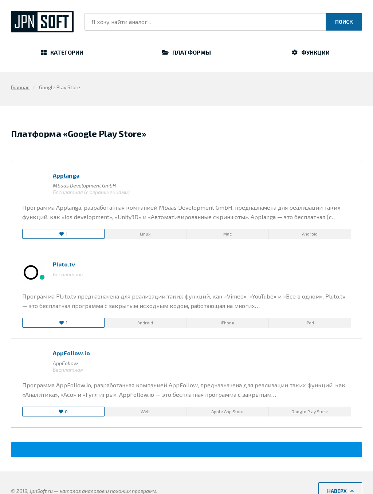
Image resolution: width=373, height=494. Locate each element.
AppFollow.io (71, 352)
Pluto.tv (64, 264)
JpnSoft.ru (42, 21)
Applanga (66, 175)
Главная (20, 87)
